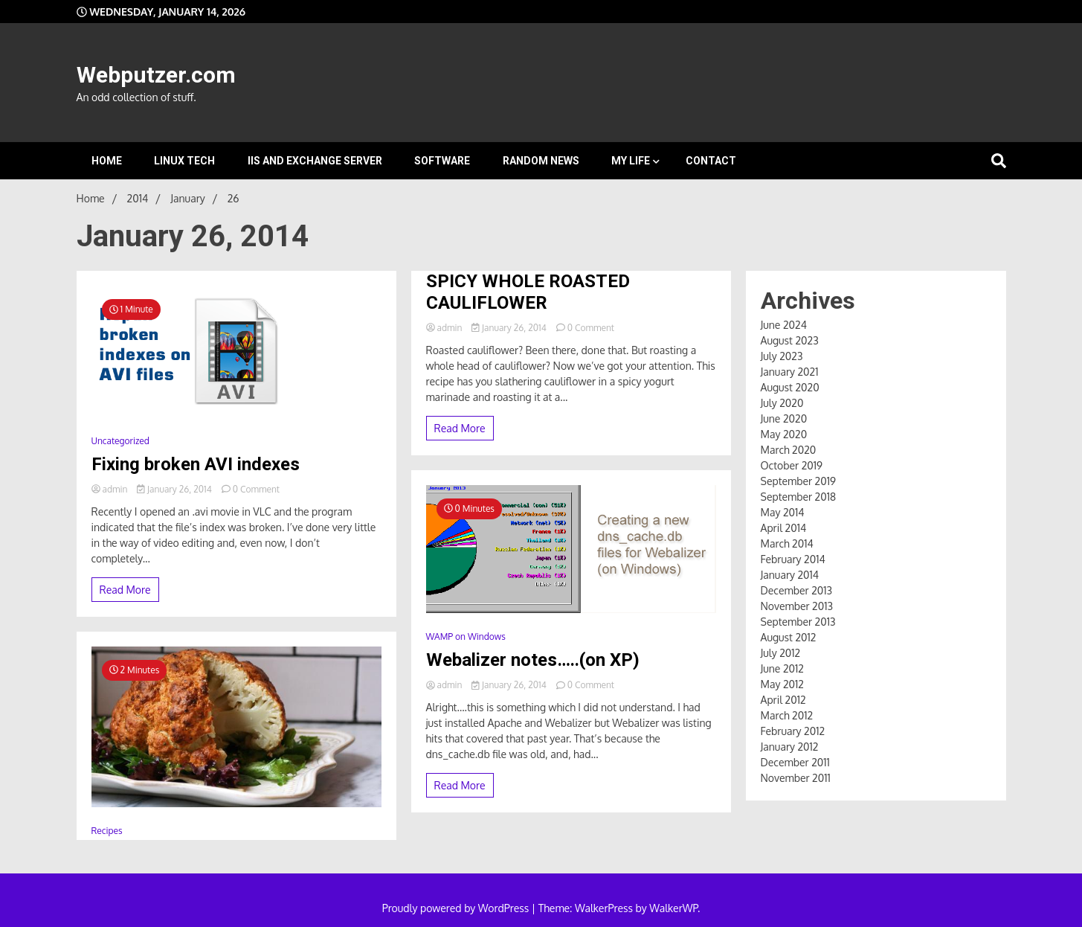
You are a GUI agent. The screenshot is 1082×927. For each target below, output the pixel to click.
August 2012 (789, 637)
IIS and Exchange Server (315, 161)
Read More (125, 589)
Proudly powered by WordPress (457, 908)
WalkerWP (673, 908)
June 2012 (782, 668)
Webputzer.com (156, 75)
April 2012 (783, 699)
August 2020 (790, 387)
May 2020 (784, 434)
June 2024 (784, 324)
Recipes (107, 830)
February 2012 (793, 731)
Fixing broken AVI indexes (195, 464)
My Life (630, 161)
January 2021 (790, 371)
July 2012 (781, 653)
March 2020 (789, 449)
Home (106, 161)
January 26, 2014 (175, 489)
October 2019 (792, 465)
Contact (711, 161)
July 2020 (782, 403)
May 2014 (783, 512)
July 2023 (782, 356)
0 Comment (256, 489)
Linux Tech (184, 161)
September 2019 (798, 481)
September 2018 (799, 496)
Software (442, 161)
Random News (541, 161)
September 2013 (798, 621)
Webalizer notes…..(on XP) (533, 659)
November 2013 (797, 606)
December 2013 (797, 590)
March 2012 (787, 715)
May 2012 (782, 684)
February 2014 (793, 559)
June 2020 (784, 418)
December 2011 (795, 762)
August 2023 (790, 340)
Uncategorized (120, 440)
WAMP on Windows (466, 636)
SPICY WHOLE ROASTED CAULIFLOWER (528, 292)
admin (110, 489)
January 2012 (790, 746)
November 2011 (796, 778)
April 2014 (784, 528)
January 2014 (790, 574)
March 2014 (787, 543)
